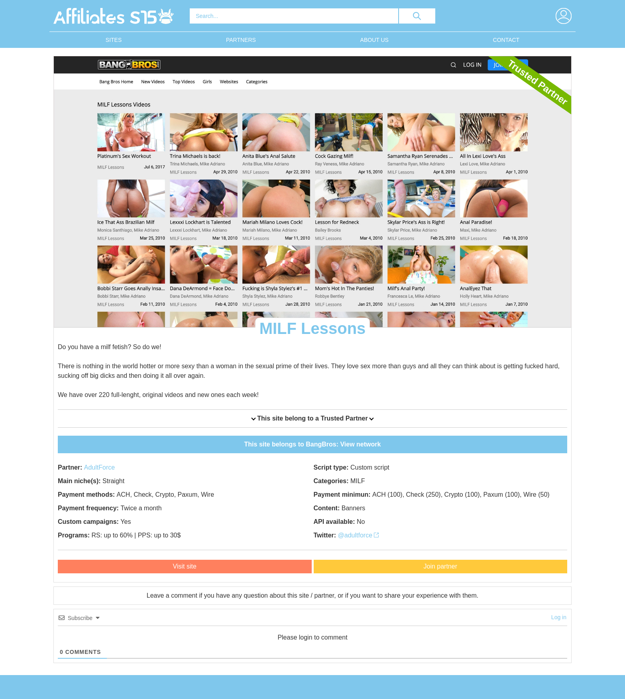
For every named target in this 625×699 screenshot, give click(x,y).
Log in (558, 617)
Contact (506, 40)
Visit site (185, 566)
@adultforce (358, 535)
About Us (374, 40)
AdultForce (99, 467)
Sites (114, 40)
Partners (241, 40)
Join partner (441, 566)
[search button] (417, 16)
